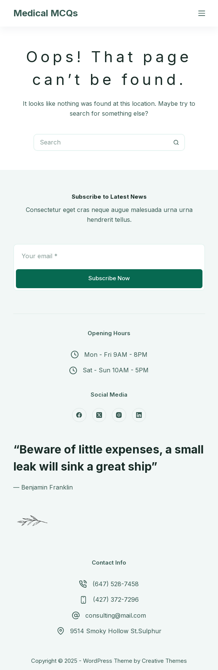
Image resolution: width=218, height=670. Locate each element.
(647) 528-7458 (116, 584)
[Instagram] (119, 415)
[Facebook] (79, 415)
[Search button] (176, 142)
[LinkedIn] (139, 415)
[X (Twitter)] (99, 415)
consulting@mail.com (115, 615)
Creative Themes (164, 660)
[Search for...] (100, 142)
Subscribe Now (109, 278)
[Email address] (109, 255)
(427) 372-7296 (116, 599)
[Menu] (201, 13)
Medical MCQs (45, 13)
